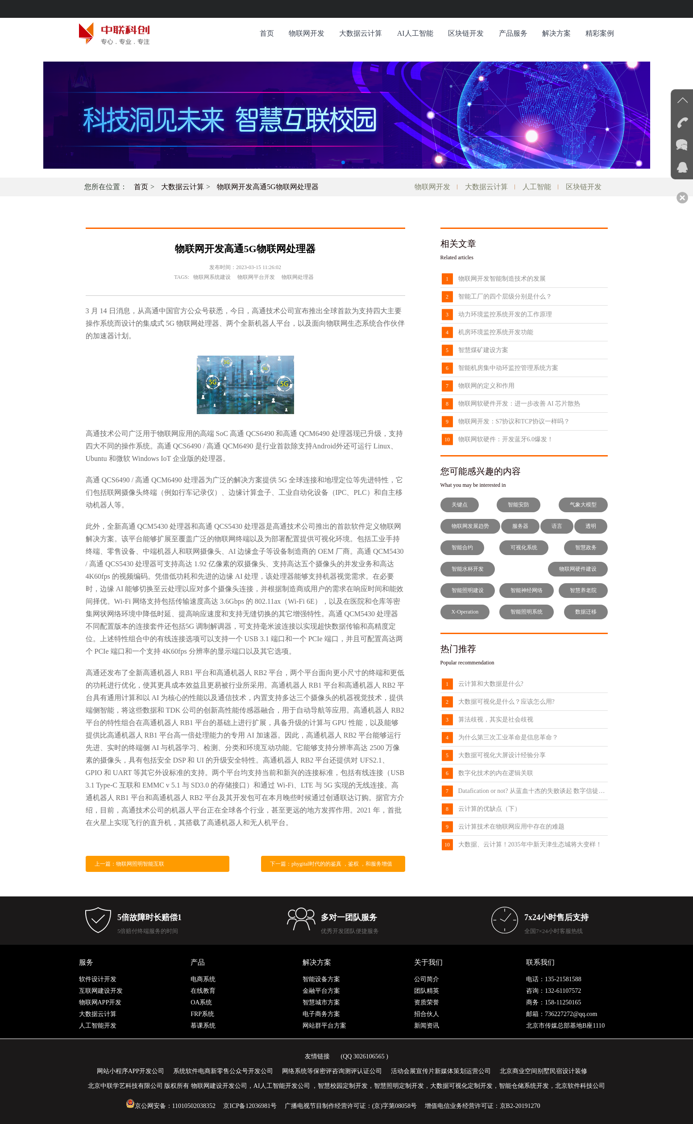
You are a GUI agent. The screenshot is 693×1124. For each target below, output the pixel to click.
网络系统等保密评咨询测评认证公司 (332, 1071)
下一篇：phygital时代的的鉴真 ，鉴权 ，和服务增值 (331, 864)
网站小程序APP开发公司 (131, 1071)
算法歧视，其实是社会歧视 (495, 719)
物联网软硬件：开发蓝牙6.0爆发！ (506, 439)
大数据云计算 (360, 33)
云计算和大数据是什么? (490, 683)
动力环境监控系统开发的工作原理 (505, 314)
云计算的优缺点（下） (489, 808)
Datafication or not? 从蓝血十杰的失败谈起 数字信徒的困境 (533, 791)
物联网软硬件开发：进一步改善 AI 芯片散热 (519, 403)
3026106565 (369, 1056)
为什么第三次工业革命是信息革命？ (508, 737)
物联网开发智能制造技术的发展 (502, 278)
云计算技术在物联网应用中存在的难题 (511, 826)
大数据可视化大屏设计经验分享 (502, 755)
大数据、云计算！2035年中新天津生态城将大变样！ (530, 844)
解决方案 (556, 33)
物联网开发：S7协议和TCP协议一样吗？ (514, 421)
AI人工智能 (415, 33)
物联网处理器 (298, 277)
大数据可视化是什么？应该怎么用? (506, 701)
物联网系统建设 (212, 277)
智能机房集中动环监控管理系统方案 (508, 368)
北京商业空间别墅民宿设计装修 (543, 1071)
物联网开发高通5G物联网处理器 (268, 187)
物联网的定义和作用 (486, 385)
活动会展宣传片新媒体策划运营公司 (441, 1071)
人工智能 (537, 187)
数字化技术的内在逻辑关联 (495, 773)
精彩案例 (599, 33)
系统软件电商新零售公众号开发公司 (223, 1071)
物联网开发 (306, 33)
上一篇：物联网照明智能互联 (129, 864)
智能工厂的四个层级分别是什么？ (505, 296)
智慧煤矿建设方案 (483, 350)
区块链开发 (466, 33)
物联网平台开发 (256, 277)
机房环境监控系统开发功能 (495, 332)
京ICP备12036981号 (250, 1106)
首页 (267, 33)
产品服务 (513, 33)
